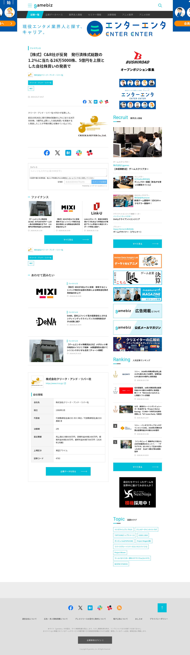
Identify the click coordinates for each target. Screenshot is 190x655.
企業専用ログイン (95, 640)
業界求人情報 (75, 14)
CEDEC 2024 (143, 535)
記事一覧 (35, 14)
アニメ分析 (144, 14)
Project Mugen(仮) (144, 541)
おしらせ (138, 619)
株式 (31, 88)
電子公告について (120, 619)
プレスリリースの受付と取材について (90, 619)
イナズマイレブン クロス (123, 529)
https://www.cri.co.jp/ (56, 383)
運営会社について (29, 619)
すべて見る (68, 239)
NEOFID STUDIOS (121, 564)
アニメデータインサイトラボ (146, 529)
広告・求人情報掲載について (56, 619)
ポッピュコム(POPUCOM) (124, 541)
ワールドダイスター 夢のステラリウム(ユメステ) (132, 558)
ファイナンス (35, 48)
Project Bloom (120, 552)
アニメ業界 (127, 14)
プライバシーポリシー (159, 619)
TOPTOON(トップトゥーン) (125, 535)
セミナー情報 (94, 14)
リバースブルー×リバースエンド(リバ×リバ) (131, 546)
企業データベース (54, 14)
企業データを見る (68, 471)
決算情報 (111, 14)
